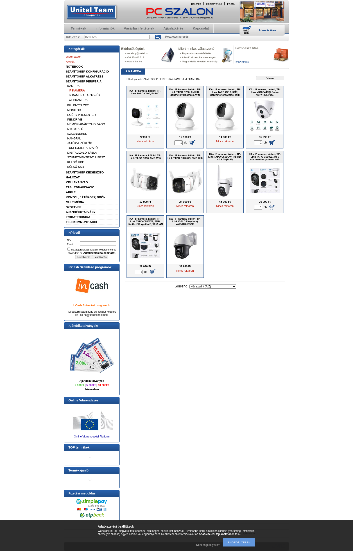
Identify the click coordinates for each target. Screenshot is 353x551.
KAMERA (73, 86)
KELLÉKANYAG (77, 182)
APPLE (71, 192)
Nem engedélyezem (208, 544)
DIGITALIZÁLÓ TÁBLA (82, 152)
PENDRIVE (74, 119)
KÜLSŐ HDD (75, 162)
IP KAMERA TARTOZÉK (84, 95)
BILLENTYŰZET (78, 105)
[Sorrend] (212, 287)
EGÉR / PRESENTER (81, 114)
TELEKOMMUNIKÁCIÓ (81, 222)
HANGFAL (74, 138)
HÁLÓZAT (73, 177)
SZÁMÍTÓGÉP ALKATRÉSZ (85, 76)
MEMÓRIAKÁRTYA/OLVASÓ (86, 124)
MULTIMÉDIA (75, 202)
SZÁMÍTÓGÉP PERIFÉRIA (84, 81)
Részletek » (242, 62)
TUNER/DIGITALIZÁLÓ (82, 148)
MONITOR (74, 110)
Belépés (196, 3)
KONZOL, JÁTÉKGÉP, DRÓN (86, 197)
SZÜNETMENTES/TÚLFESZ (86, 157)
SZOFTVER (73, 207)
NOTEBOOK (74, 66)
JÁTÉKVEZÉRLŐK (79, 143)
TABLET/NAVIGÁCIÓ (80, 187)
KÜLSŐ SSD (75, 166)
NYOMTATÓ (75, 129)
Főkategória (133, 79)
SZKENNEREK (77, 133)
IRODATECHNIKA (78, 217)
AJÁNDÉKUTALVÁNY (81, 212)
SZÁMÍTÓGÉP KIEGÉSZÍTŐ (85, 172)
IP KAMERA (77, 90)
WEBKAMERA (78, 100)
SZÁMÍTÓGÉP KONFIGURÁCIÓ (87, 71)
